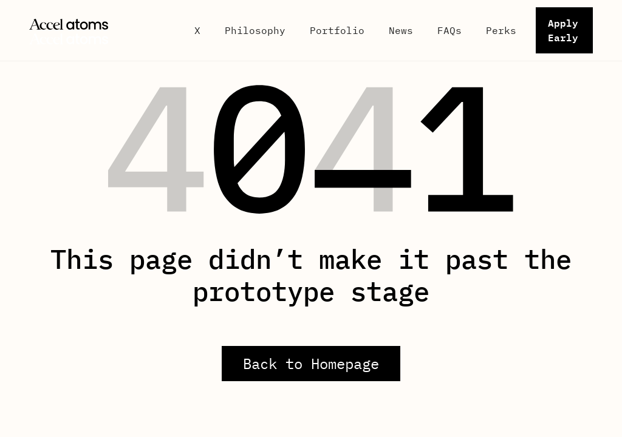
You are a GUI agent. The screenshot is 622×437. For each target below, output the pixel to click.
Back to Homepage (311, 363)
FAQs (449, 30)
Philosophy (255, 30)
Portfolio (337, 30)
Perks (501, 30)
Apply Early (563, 30)
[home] (102, 30)
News (401, 30)
